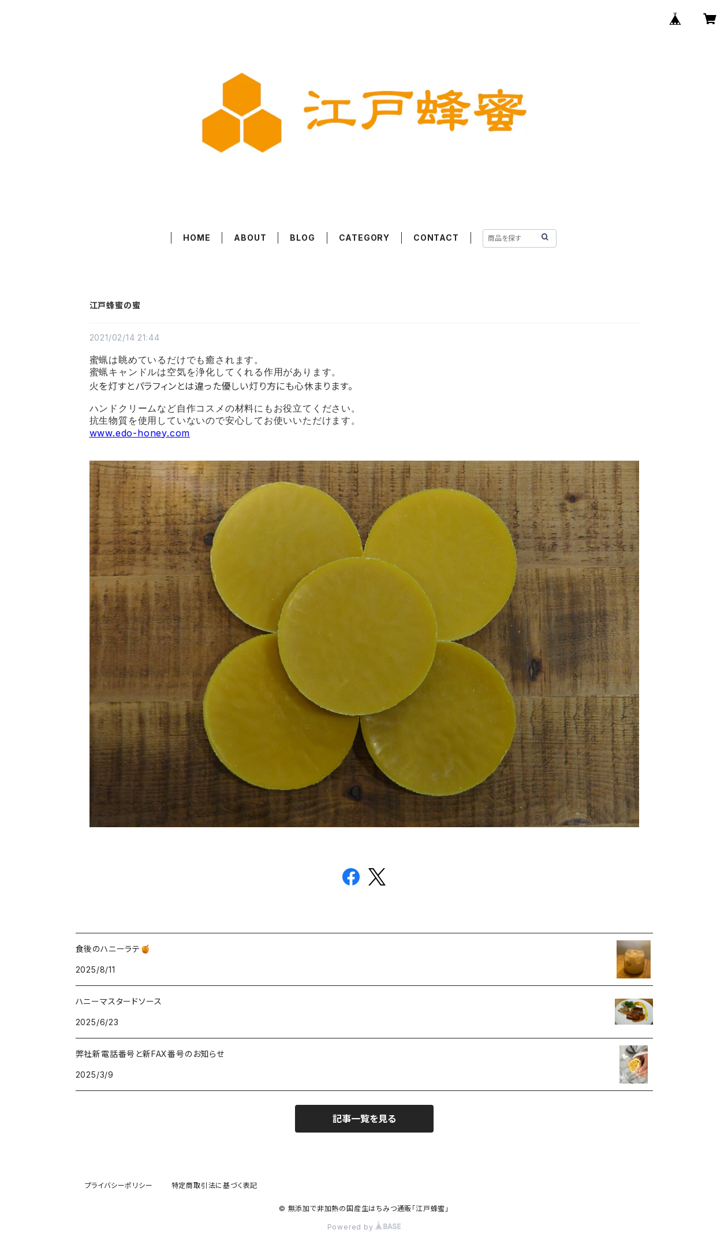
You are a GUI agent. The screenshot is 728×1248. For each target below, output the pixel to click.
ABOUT (250, 237)
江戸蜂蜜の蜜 (115, 305)
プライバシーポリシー (119, 1185)
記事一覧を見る (364, 1118)
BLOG (302, 237)
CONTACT (436, 237)
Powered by (364, 1227)
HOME (196, 237)
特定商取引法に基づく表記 (214, 1185)
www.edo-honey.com (140, 433)
